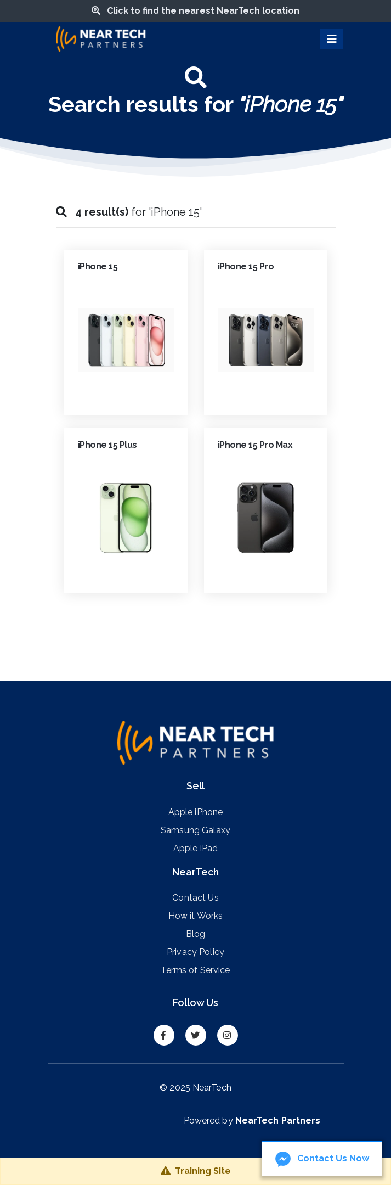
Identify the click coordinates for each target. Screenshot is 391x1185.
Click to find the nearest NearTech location (195, 10)
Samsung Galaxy (195, 830)
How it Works (195, 915)
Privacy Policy (195, 952)
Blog (196, 934)
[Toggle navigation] (332, 39)
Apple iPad (195, 848)
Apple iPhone (195, 812)
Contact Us (195, 897)
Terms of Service (195, 970)
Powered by (252, 1120)
